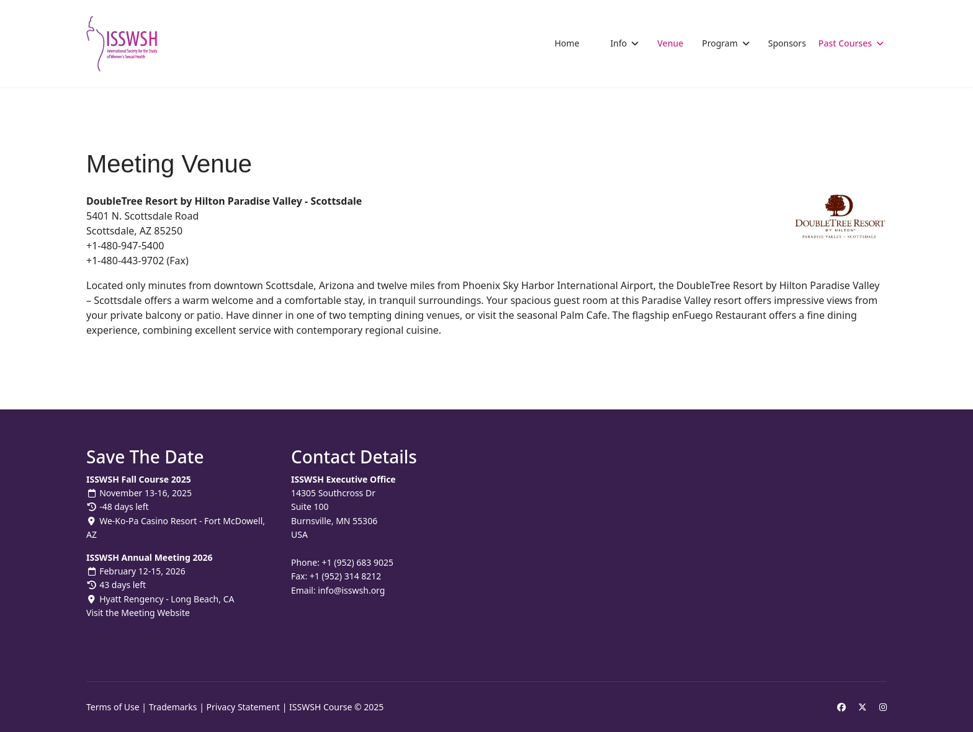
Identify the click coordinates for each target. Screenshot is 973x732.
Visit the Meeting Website (138, 612)
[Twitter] (862, 707)
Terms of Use (113, 707)
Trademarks (173, 707)
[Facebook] (841, 707)
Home (567, 43)
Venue (670, 43)
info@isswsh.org (351, 590)
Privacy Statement (243, 707)
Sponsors (787, 43)
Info (619, 43)
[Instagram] (883, 707)
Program (720, 43)
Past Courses (845, 43)
